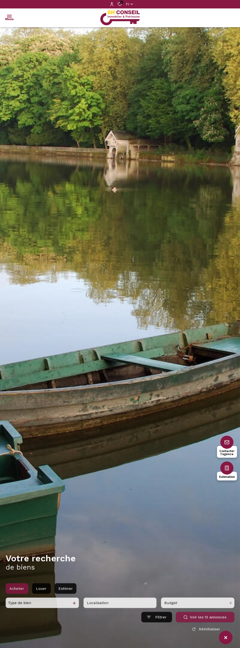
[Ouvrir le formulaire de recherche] (156, 628)
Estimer (65, 599)
